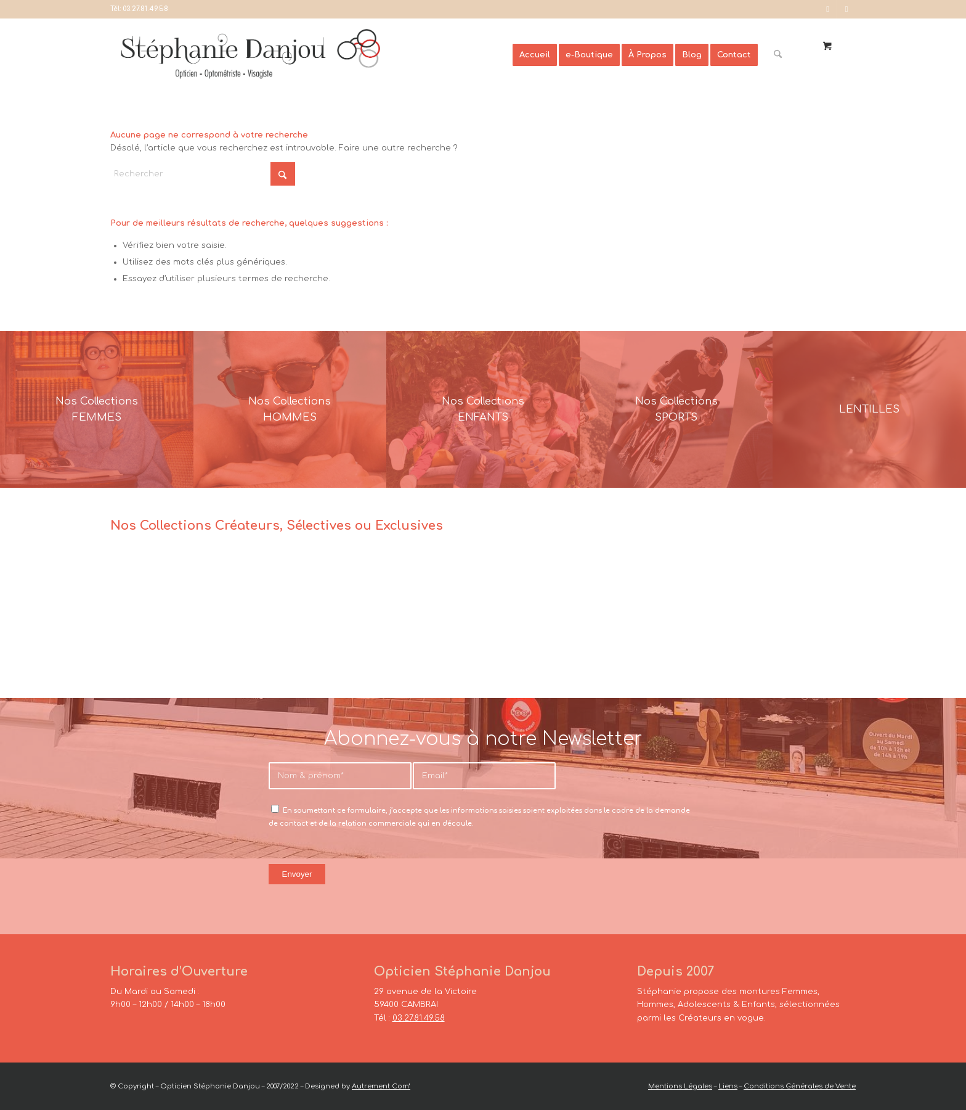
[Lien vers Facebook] (828, 9)
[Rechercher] (778, 55)
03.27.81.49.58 (145, 9)
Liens (727, 1086)
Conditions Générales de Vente (800, 1086)
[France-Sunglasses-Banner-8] (676, 409)
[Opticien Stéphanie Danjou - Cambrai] (311, 55)
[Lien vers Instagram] (846, 9)
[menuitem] (535, 55)
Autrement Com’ (381, 1086)
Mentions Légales (680, 1086)
